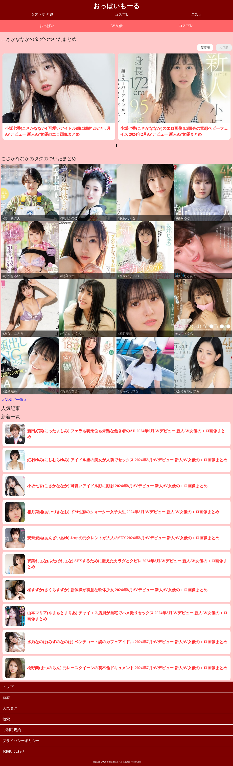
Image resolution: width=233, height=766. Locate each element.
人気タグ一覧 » (13, 400)
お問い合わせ (13, 751)
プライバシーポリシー (21, 741)
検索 (6, 719)
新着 (6, 698)
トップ (8, 687)
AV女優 (116, 26)
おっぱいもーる (116, 6)
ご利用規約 (11, 730)
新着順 (205, 47)
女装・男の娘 (42, 15)
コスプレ (122, 15)
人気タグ (9, 708)
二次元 (196, 15)
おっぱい (47, 26)
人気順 (223, 47)
